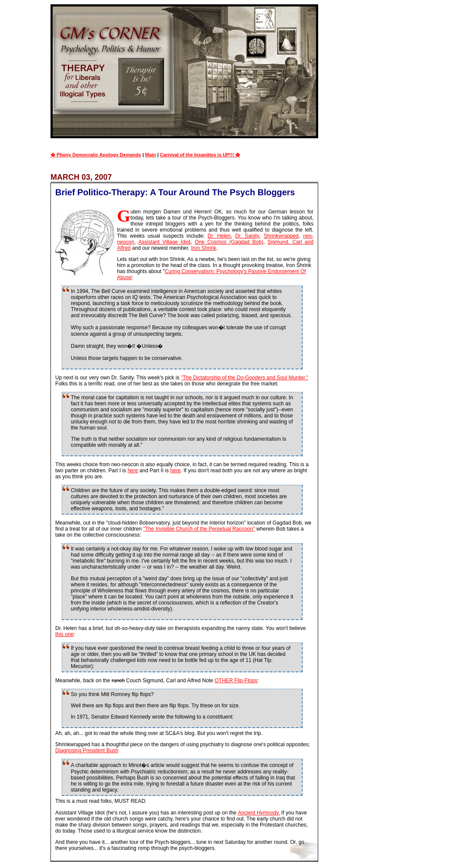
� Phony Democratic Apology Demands (96, 154)
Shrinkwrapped (281, 236)
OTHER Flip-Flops (236, 681)
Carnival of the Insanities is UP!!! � (200, 154)
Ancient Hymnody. (259, 813)
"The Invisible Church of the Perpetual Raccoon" (199, 529)
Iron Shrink (203, 248)
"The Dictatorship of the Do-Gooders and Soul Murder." (244, 378)
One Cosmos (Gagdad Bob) (229, 242)
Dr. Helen (219, 236)
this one (64, 634)
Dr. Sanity (247, 236)
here (132, 471)
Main (150, 154)
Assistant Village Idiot (164, 242)
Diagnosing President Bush (86, 750)
